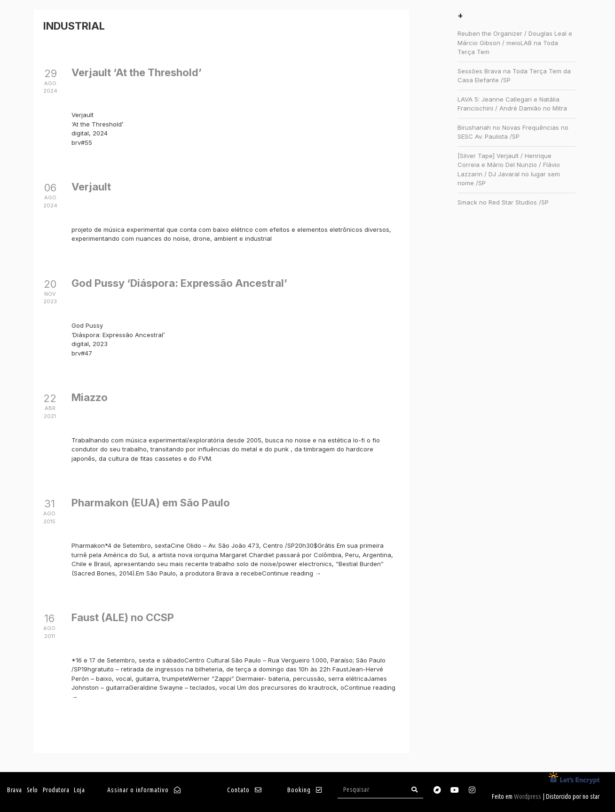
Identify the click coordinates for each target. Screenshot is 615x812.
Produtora (56, 790)
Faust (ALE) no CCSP (122, 617)
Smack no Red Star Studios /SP (503, 202)
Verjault (91, 187)
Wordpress (527, 796)
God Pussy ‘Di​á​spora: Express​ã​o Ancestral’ (179, 283)
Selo (32, 790)
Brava (14, 790)
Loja (79, 790)
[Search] (414, 789)
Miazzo (89, 397)
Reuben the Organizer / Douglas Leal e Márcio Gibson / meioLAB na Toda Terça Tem (514, 42)
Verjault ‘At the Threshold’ (136, 72)
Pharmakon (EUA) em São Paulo (150, 503)
